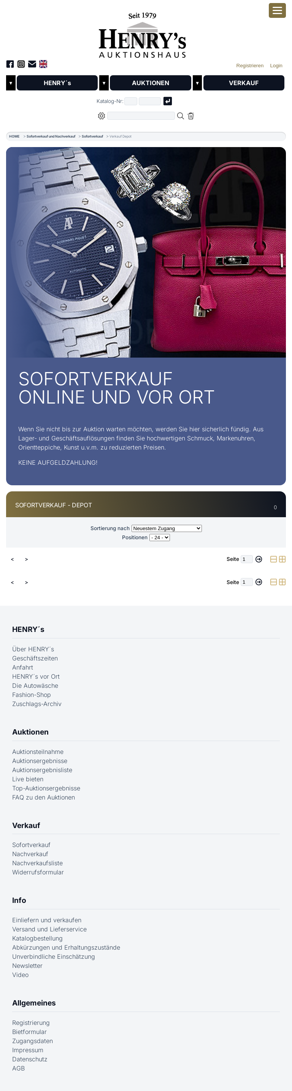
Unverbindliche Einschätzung (53, 956)
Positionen (135, 537)
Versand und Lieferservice (49, 929)
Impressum (27, 1050)
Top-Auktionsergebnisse (46, 788)
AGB (18, 1068)
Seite (233, 559)
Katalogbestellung (37, 938)
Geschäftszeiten (35, 658)
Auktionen (30, 731)
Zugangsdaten (32, 1041)
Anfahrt (22, 667)
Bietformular (29, 1032)
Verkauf (26, 825)
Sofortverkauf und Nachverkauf (51, 136)
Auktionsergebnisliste (42, 770)
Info (19, 900)
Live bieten (27, 779)
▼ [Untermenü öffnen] (10, 83)
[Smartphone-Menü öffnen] (277, 10)
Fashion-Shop (31, 694)
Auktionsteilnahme (37, 751)
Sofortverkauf (92, 136)
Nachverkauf (30, 854)
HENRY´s (57, 83)
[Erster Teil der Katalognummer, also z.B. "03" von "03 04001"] (130, 101)
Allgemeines (34, 1002)
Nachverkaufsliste (37, 863)
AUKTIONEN (150, 83)
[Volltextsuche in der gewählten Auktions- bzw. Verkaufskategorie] (141, 116)
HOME (14, 136)
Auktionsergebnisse (39, 761)
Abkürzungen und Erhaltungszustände (66, 947)
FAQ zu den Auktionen (43, 797)
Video (20, 975)
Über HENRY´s (33, 649)
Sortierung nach (110, 528)
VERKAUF (244, 83)
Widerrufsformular (38, 872)
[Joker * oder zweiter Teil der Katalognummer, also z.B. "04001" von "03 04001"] (150, 101)
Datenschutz (30, 1059)
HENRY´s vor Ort (36, 676)
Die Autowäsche (35, 685)
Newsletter (27, 965)
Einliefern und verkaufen (46, 920)
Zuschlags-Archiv (37, 704)
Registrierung (31, 1022)
